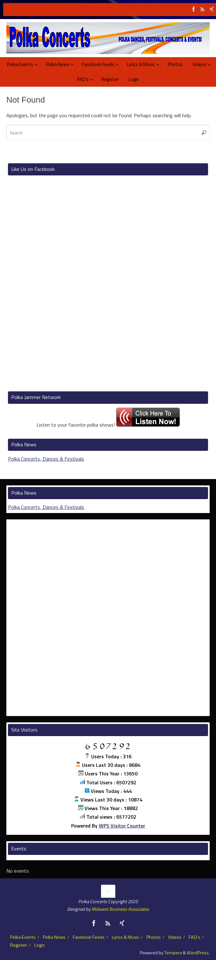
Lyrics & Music (125, 937)
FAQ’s (194, 937)
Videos (174, 937)
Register (18, 945)
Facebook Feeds (89, 937)
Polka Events (23, 937)
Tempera (173, 952)
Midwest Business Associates (120, 909)
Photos (153, 937)
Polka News (54, 937)
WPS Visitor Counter (122, 825)
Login (39, 945)
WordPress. (198, 952)
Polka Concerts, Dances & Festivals (46, 459)
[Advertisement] (108, 284)
